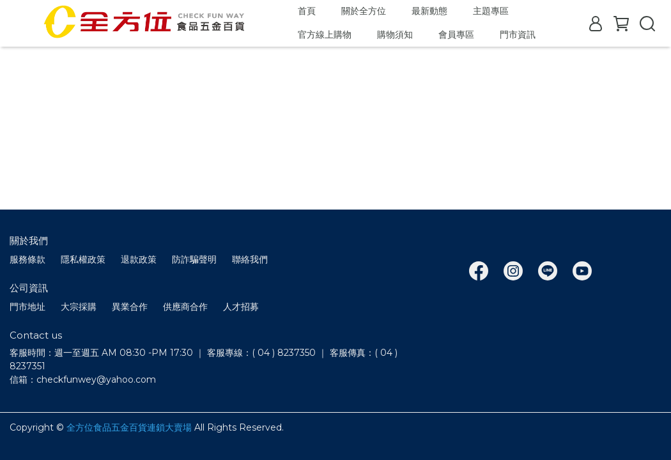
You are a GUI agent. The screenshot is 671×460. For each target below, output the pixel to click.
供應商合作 (185, 306)
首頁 (307, 11)
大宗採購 (78, 306)
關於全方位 (363, 11)
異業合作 (130, 306)
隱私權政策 (83, 259)
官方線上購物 (324, 34)
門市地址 (27, 306)
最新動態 (429, 11)
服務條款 (27, 259)
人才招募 (241, 306)
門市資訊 (518, 34)
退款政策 (139, 259)
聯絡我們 (250, 259)
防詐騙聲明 (194, 259)
